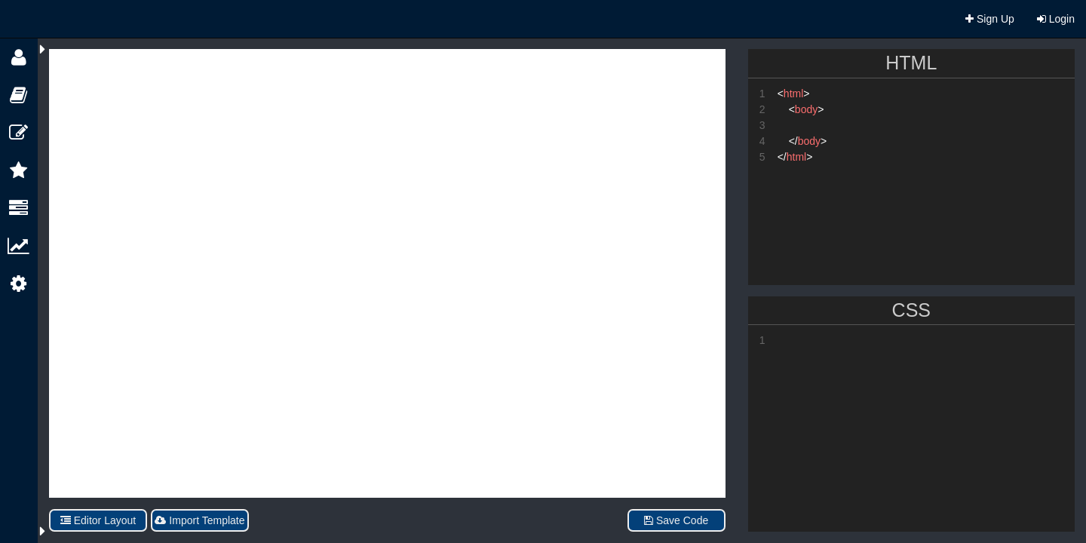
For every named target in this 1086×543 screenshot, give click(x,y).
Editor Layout (98, 520)
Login (1056, 19)
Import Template (199, 520)
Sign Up (989, 19)
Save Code (676, 520)
